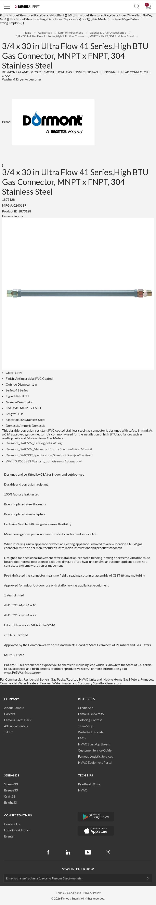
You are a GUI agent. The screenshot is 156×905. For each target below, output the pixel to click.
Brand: (48, 122)
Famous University (91, 714)
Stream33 (11, 784)
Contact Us (12, 824)
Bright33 (10, 802)
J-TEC (8, 732)
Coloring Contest (90, 720)
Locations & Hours (17, 830)
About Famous (14, 708)
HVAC (82, 790)
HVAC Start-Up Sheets (94, 744)
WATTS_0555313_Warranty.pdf (43, 461)
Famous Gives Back (17, 720)
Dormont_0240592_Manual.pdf (49, 449)
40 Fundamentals (16, 726)
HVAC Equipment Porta (94, 762)
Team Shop (85, 726)
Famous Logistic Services (95, 756)
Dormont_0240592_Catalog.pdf (34, 443)
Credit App (85, 708)
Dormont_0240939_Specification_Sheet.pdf (49, 455)
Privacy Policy (92, 892)
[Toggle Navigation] (7, 6)
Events (8, 836)
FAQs (82, 738)
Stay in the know (78, 869)
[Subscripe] (146, 878)
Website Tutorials (90, 732)
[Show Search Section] (137, 7)
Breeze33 (11, 790)
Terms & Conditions (68, 892)
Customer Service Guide (95, 750)
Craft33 (9, 796)
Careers (9, 714)
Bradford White (89, 784)
